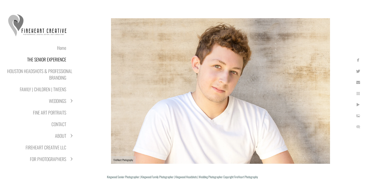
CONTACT (58, 124)
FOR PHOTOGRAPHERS (48, 159)
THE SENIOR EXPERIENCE (46, 59)
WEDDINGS (57, 101)
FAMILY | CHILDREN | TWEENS (43, 89)
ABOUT (60, 135)
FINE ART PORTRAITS (49, 112)
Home (61, 47)
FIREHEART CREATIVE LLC (46, 147)
